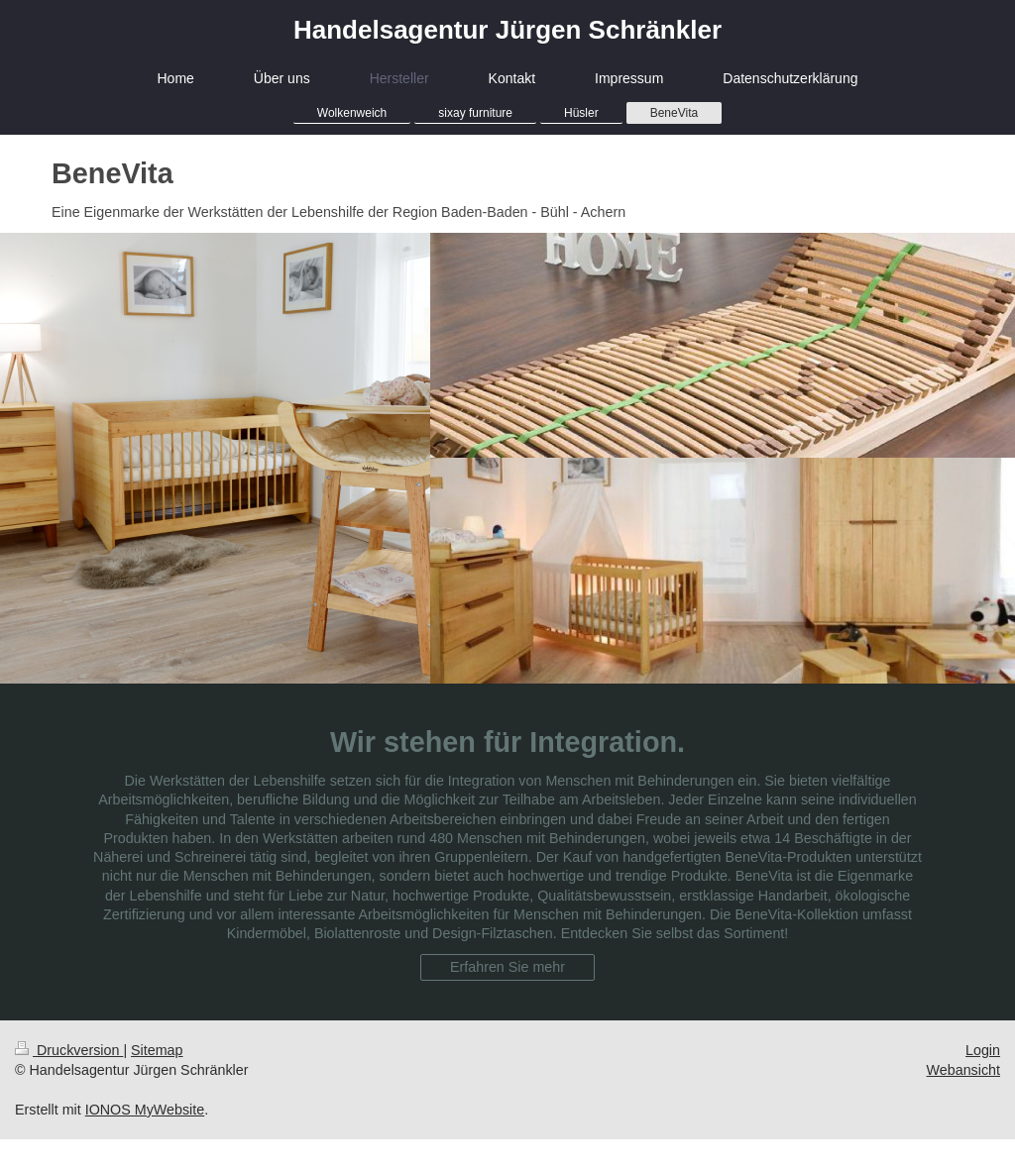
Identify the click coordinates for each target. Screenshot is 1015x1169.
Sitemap (156, 1050)
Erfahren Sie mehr (507, 967)
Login (982, 1050)
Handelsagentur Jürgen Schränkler (507, 30)
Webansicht (963, 1070)
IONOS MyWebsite (145, 1109)
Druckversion (69, 1050)
